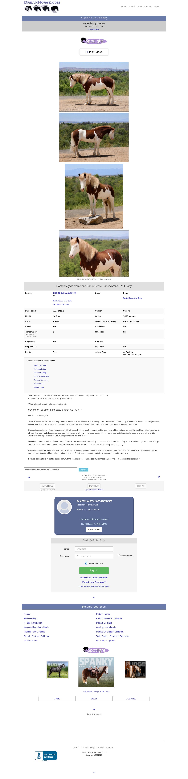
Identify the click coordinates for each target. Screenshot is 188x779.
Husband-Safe (40, 369)
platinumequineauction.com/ (94, 519)
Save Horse (47, 486)
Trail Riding (39, 387)
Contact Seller (94, 29)
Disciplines (131, 699)
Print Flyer (94, 486)
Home (123, 6)
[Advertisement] (95, 724)
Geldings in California (106, 627)
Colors (57, 699)
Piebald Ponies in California (36, 636)
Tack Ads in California (61, 304)
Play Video (94, 52)
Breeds (94, 699)
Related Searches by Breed (132, 298)
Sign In (157, 6)
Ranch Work (39, 383)
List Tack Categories (105, 640)
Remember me (94, 563)
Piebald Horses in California (109, 618)
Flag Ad (140, 486)
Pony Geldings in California (36, 627)
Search (132, 6)
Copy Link (83, 470)
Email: (67, 549)
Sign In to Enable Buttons (94, 490)
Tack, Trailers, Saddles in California (112, 636)
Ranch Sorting (40, 373)
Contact (147, 6)
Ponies (27, 614)
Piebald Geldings (104, 623)
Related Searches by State (62, 301)
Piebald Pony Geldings (34, 632)
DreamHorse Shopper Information (94, 586)
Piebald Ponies (31, 640)
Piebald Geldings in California (109, 632)
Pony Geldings (31, 618)
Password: (65, 556)
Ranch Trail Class (41, 376)
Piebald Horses (103, 614)
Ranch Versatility (41, 380)
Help (140, 6)
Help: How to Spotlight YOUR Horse (96, 692)
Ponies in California (33, 623)
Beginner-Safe (40, 365)
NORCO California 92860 (64, 293)
